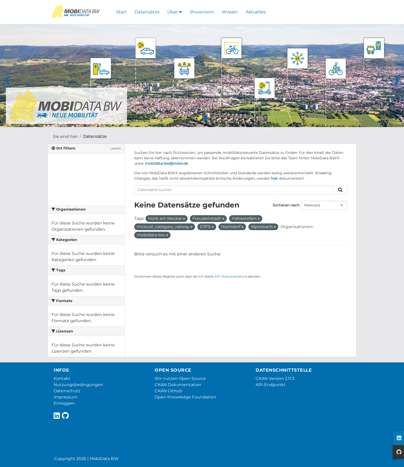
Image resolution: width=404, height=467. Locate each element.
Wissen (230, 11)
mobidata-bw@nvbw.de (166, 163)
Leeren (115, 148)
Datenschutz (67, 390)
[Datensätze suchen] (234, 190)
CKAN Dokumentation (178, 384)
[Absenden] (340, 190)
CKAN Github (168, 390)
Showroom (202, 11)
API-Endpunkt (270, 384)
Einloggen (64, 403)
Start (121, 11)
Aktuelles (256, 11)
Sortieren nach (286, 205)
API (201, 276)
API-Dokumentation (230, 276)
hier (274, 178)
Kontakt (62, 378)
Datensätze (146, 11)
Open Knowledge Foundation (185, 397)
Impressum (66, 397)
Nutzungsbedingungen (78, 384)
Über (174, 11)
